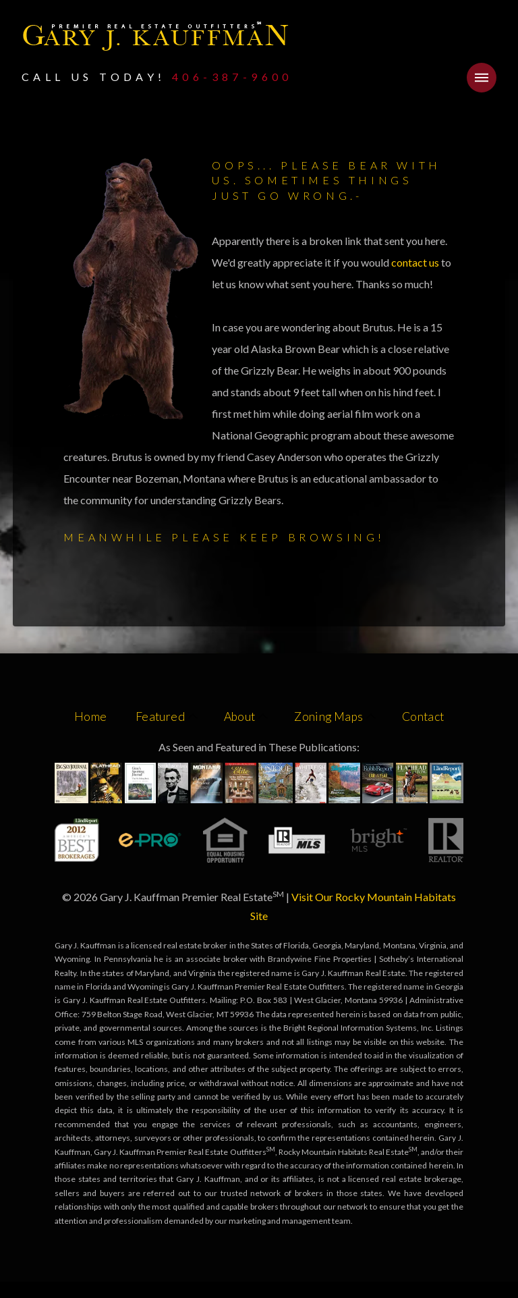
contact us (416, 262)
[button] (481, 77)
